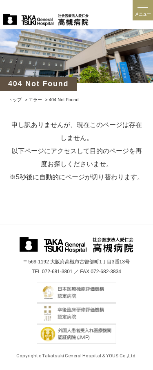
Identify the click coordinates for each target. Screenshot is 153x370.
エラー (35, 99)
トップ (15, 99)
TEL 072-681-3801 (52, 271)
